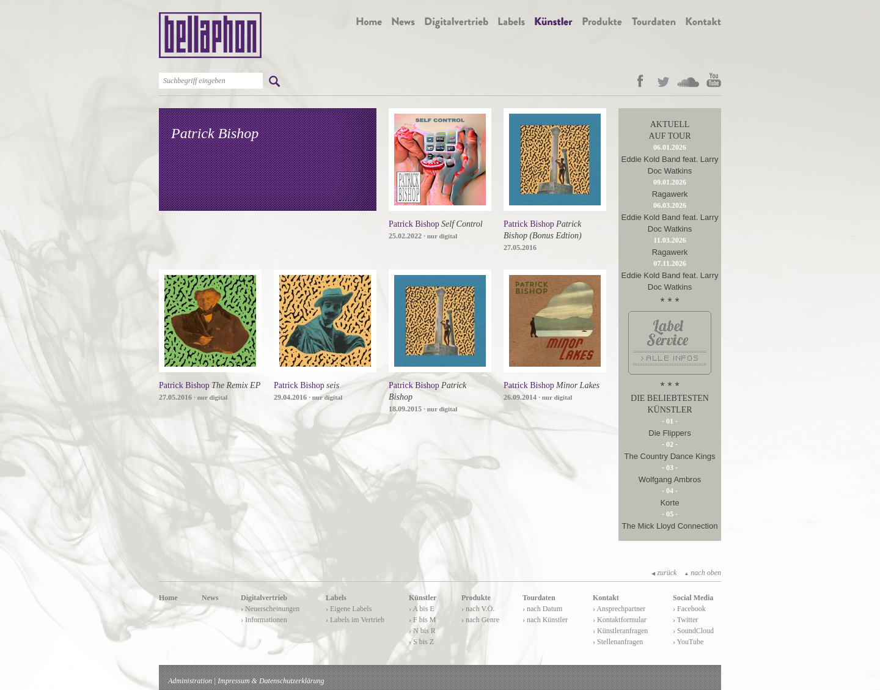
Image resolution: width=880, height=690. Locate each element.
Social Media (693, 597)
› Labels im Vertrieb (355, 619)
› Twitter (685, 619)
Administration (190, 681)
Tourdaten (539, 597)
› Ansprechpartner (619, 608)
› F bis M (422, 619)
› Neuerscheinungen (270, 608)
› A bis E (422, 608)
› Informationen (264, 619)
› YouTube (688, 641)
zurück (663, 572)
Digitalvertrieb (264, 597)
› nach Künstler (545, 619)
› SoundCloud (693, 630)
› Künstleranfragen (620, 630)
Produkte (476, 597)
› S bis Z (421, 641)
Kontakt (606, 597)
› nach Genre (480, 619)
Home (168, 597)
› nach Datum (542, 608)
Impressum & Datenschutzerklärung (271, 681)
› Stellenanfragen (618, 641)
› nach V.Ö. (477, 608)
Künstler (422, 597)
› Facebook (689, 608)
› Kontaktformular (620, 619)
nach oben (702, 572)
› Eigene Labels (349, 608)
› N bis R (422, 630)
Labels (336, 597)
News (210, 597)
